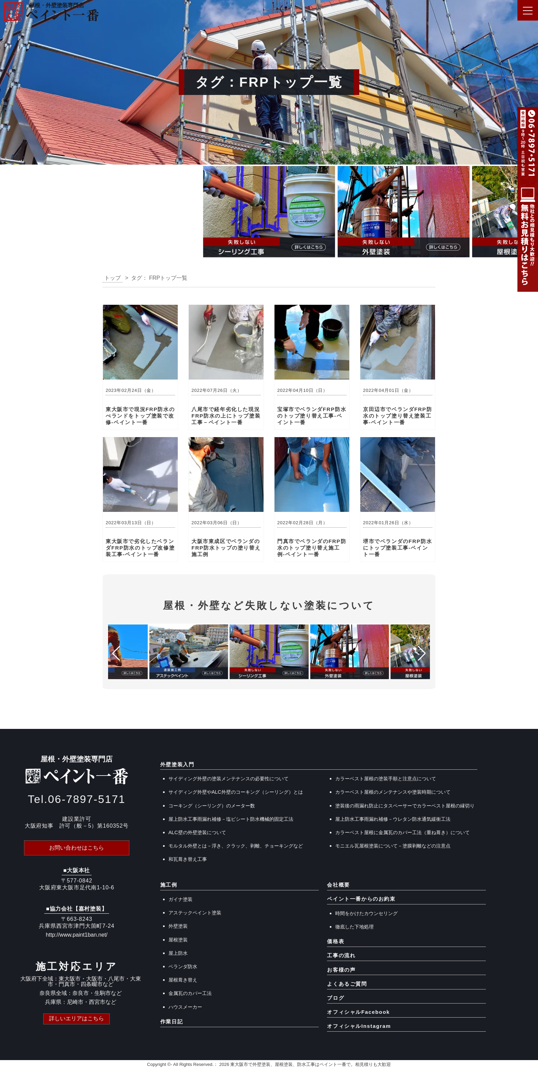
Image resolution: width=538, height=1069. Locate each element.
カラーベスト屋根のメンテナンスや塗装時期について (393, 792)
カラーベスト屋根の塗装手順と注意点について (385, 778)
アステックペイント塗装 (194, 912)
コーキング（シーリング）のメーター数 (211, 805)
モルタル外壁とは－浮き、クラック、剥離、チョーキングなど (235, 846)
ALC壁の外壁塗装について (197, 832)
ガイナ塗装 (180, 899)
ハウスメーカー (185, 1007)
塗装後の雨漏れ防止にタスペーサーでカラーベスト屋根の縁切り (405, 805)
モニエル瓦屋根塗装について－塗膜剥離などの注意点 (393, 846)
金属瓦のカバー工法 (190, 993)
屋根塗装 (178, 939)
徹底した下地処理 (354, 926)
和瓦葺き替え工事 (187, 859)
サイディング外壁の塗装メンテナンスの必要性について (228, 778)
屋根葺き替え (182, 980)
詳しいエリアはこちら (76, 1018)
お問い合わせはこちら (76, 848)
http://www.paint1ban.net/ (77, 935)
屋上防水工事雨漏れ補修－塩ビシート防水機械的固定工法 (230, 819)
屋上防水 (178, 953)
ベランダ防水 (182, 966)
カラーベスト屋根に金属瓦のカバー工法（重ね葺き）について (402, 832)
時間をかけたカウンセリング (366, 913)
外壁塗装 (178, 926)
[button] (8, 213)
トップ (112, 278)
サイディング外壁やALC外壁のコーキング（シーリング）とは (235, 792)
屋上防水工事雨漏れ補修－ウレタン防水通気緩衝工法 (393, 819)
